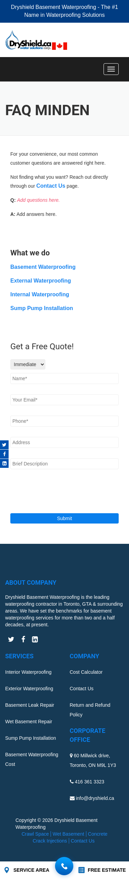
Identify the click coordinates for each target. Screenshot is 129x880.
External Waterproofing (40, 281)
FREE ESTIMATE (107, 870)
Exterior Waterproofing (29, 688)
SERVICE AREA (31, 870)
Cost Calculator (86, 672)
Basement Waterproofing (43, 267)
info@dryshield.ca (95, 798)
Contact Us (50, 186)
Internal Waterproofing (39, 294)
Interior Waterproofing (28, 672)
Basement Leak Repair (29, 705)
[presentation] (47, 489)
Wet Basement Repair (28, 721)
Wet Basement (68, 834)
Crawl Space (35, 834)
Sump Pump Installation (41, 308)
